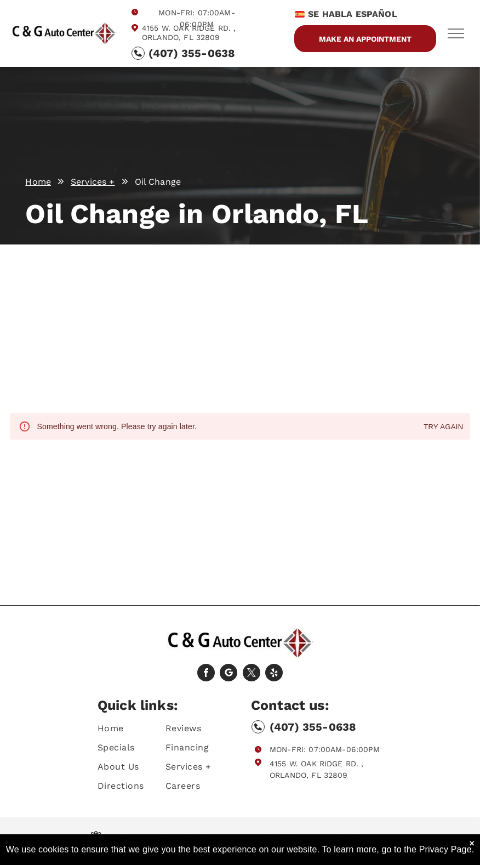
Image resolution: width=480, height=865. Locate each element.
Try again (443, 427)
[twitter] (251, 674)
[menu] (456, 33)
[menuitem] (137, 728)
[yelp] (274, 674)
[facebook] (206, 674)
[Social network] (228, 674)
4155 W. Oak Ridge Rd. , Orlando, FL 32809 (189, 33)
